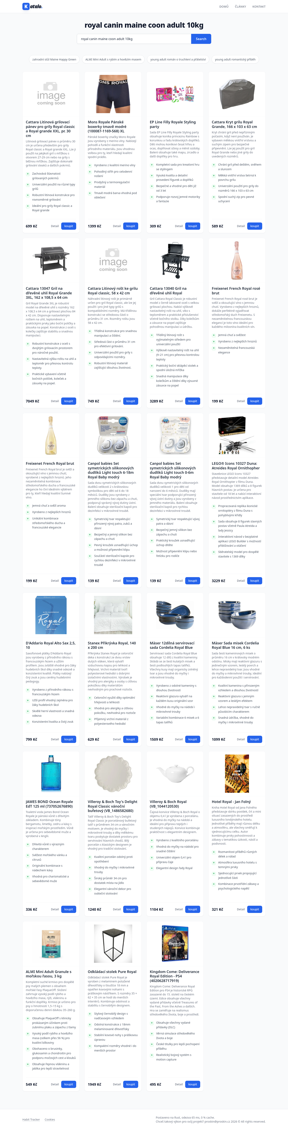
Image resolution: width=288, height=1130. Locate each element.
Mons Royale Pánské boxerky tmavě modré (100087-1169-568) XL (107, 126)
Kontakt (259, 6)
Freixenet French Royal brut (50, 463)
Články (240, 6)
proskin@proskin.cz (217, 1121)
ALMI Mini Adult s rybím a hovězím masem (113, 59)
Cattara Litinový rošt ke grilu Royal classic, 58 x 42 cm (113, 290)
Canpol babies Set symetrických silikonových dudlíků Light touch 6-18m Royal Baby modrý (111, 470)
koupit (68, 226)
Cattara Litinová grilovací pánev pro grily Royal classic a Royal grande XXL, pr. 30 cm (50, 129)
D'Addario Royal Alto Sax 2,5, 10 (51, 645)
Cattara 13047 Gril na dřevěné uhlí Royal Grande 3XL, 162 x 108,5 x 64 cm (49, 293)
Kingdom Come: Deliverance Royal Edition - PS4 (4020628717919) (174, 976)
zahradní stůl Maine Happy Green (54, 59)
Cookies (50, 1119)
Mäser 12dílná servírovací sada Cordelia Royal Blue (172, 645)
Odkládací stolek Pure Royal (112, 971)
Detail (55, 226)
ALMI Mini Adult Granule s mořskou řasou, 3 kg (48, 973)
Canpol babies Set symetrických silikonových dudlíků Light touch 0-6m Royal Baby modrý (173, 470)
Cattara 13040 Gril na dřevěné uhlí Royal (168, 290)
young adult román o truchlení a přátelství (178, 59)
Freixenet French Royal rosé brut (236, 290)
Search (201, 39)
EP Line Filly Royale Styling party (173, 124)
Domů (224, 6)
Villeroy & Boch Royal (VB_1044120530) (168, 803)
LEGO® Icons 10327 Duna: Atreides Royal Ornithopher (236, 465)
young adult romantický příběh (235, 59)
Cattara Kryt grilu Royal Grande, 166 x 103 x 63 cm (234, 124)
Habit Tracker (31, 1119)
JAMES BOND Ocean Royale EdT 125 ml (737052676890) (49, 803)
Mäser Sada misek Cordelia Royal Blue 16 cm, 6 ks (235, 645)
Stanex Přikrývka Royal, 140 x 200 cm (112, 645)
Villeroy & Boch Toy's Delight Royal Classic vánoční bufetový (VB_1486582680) (112, 806)
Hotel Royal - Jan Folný (231, 801)
